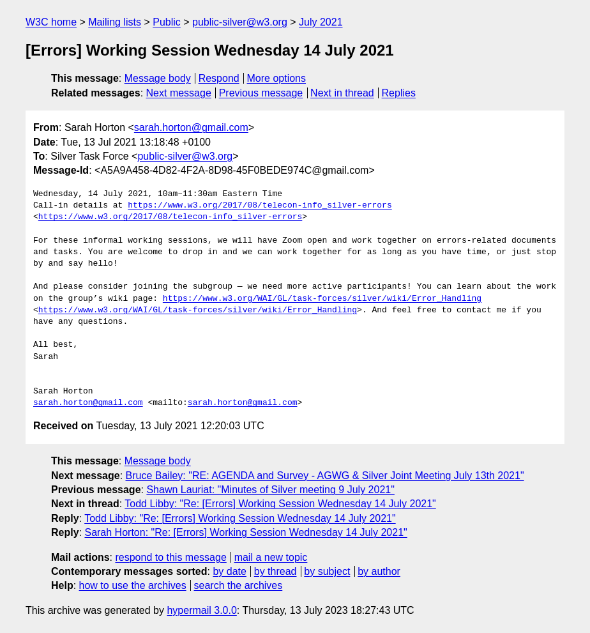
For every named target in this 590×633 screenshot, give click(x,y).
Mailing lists (114, 22)
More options (276, 78)
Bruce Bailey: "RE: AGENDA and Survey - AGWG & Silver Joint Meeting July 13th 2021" (325, 475)
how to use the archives (132, 585)
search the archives (238, 585)
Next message (178, 93)
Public (167, 22)
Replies (399, 93)
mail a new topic (271, 557)
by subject (327, 571)
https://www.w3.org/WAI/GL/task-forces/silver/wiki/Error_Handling (322, 299)
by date (229, 571)
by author (379, 571)
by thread (275, 571)
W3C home (51, 22)
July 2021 (321, 22)
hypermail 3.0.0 (201, 610)
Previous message (261, 93)
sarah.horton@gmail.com (191, 127)
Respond (219, 78)
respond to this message (170, 557)
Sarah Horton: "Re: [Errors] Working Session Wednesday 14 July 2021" (245, 532)
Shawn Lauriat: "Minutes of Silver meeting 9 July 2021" (270, 489)
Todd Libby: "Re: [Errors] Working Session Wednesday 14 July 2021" (280, 503)
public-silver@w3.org (239, 22)
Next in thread (342, 93)
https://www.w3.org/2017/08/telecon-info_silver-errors (259, 205)
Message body (158, 78)
